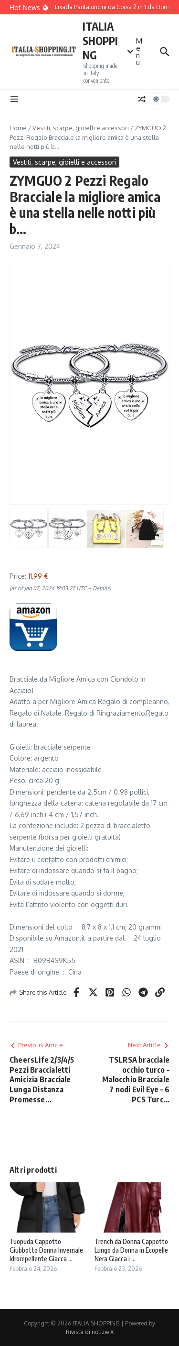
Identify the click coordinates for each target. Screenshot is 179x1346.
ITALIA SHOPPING (100, 40)
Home (18, 128)
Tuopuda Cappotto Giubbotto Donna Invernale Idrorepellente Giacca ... (46, 1250)
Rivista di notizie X (90, 1331)
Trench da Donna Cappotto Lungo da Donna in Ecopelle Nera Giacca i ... (131, 1250)
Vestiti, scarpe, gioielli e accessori (80, 128)
